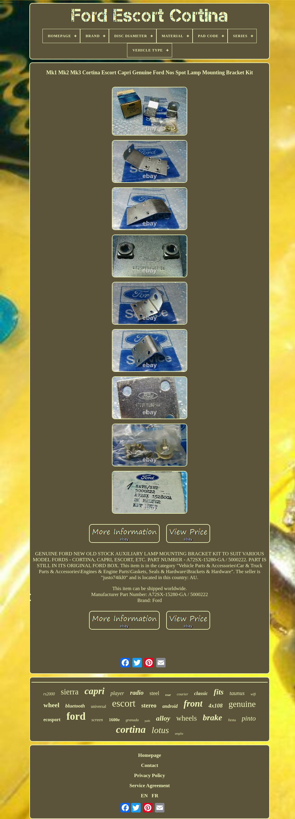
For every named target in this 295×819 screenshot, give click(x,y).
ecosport (52, 719)
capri (95, 691)
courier (182, 694)
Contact (149, 765)
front (193, 703)
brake (212, 717)
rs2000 (49, 694)
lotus (160, 730)
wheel (51, 705)
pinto (249, 718)
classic (201, 693)
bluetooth (75, 706)
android (170, 706)
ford (75, 716)
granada (132, 720)
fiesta (232, 720)
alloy (163, 718)
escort (124, 703)
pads (147, 720)
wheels (186, 718)
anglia (179, 733)
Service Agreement (149, 785)
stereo (148, 705)
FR (155, 795)
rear (168, 695)
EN (144, 795)
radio (137, 692)
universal (98, 706)
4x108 (215, 705)
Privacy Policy (149, 775)
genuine (242, 704)
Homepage (149, 755)
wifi (253, 694)
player (117, 693)
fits (218, 692)
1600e (114, 719)
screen (97, 719)
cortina (131, 729)
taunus (237, 693)
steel (154, 693)
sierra (70, 691)
